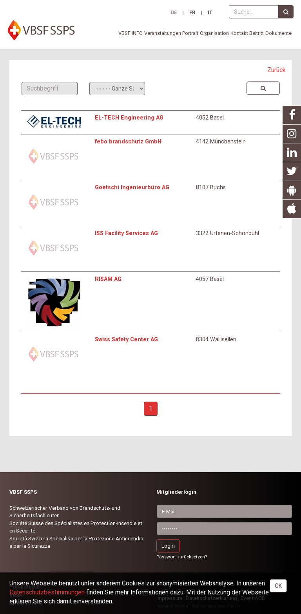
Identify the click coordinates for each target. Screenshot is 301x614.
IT (210, 13)
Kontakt (239, 33)
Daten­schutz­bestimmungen (47, 592)
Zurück (276, 70)
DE (174, 13)
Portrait (190, 33)
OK (278, 586)
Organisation (214, 33)
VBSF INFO (130, 33)
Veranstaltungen (162, 33)
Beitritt (256, 33)
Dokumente (278, 33)
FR (192, 13)
